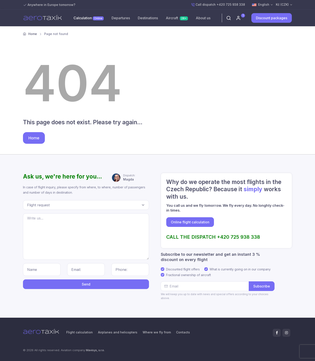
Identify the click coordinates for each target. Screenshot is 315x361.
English (260, 5)
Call (218, 5)
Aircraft (177, 18)
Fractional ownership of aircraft (188, 275)
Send (86, 284)
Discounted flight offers (183, 269)
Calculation (89, 18)
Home (32, 34)
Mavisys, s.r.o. (95, 350)
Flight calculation (79, 332)
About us (203, 18)
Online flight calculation (190, 222)
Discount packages (271, 18)
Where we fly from (157, 332)
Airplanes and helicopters (117, 332)
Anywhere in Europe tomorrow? (51, 5)
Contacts (183, 332)
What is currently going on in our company (240, 269)
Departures (121, 18)
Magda (129, 177)
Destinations (148, 18)
